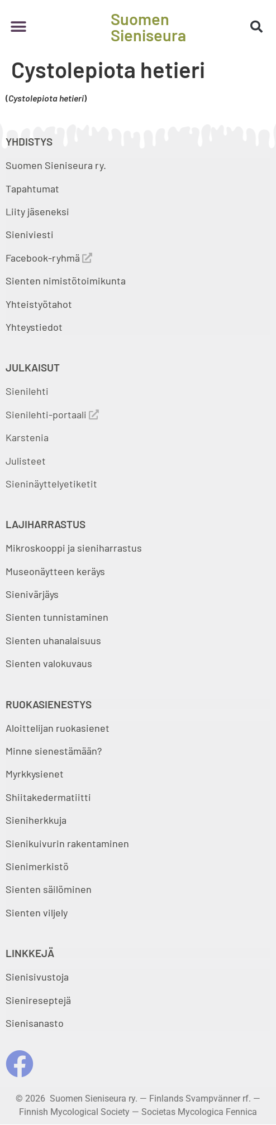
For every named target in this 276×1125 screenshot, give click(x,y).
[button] (18, 26)
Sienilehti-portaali (52, 414)
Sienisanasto (35, 1023)
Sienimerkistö (37, 866)
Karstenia (27, 437)
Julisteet (26, 461)
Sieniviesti (31, 234)
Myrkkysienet (35, 773)
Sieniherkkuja (36, 820)
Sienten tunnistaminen (57, 617)
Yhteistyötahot (39, 304)
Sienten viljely (37, 912)
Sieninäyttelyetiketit (51, 483)
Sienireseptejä (38, 1000)
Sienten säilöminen (49, 889)
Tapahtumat (32, 188)
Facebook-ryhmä (49, 258)
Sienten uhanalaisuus (53, 640)
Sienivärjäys (32, 594)
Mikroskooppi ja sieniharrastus (74, 548)
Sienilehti (27, 391)
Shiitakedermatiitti (48, 797)
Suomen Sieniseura (148, 27)
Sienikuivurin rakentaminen (67, 843)
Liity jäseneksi (37, 211)
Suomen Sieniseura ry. (56, 165)
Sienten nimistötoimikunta (66, 280)
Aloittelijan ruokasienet (58, 728)
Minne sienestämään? (54, 751)
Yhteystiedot (34, 327)
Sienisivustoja (37, 977)
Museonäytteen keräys (55, 571)
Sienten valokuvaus (49, 663)
